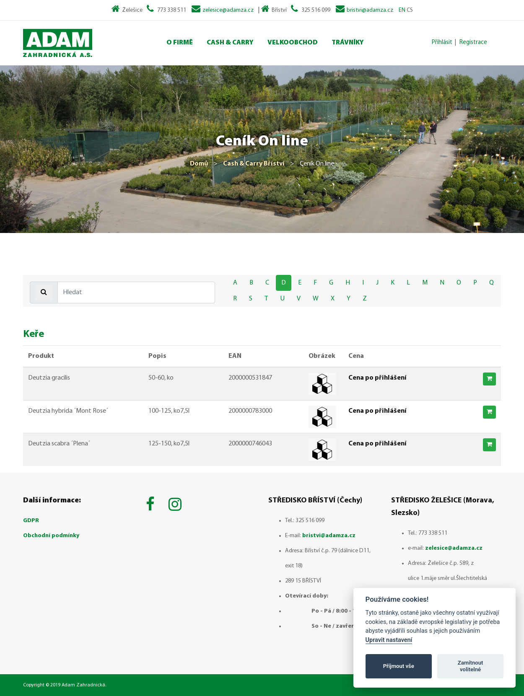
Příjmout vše (398, 666)
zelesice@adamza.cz (228, 10)
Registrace (473, 42)
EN (402, 10)
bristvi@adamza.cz (370, 10)
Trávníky (348, 42)
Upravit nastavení (389, 640)
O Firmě (179, 42)
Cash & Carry (230, 42)
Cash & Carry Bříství (254, 163)
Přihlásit (442, 42)
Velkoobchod (292, 42)
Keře (33, 334)
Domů (199, 163)
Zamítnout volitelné (470, 666)
